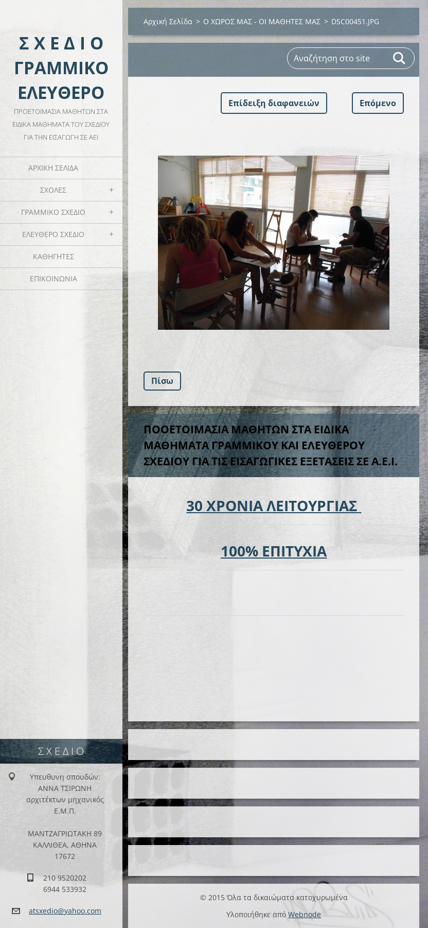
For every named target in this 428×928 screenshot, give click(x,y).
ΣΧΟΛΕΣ (53, 190)
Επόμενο (378, 103)
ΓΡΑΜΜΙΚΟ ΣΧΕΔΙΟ (53, 212)
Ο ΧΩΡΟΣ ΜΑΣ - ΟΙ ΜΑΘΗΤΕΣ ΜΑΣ (261, 21)
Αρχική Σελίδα (53, 168)
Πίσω (162, 380)
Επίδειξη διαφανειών (273, 103)
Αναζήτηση (399, 58)
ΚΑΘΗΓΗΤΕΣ (53, 256)
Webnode (304, 914)
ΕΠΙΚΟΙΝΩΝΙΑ (53, 278)
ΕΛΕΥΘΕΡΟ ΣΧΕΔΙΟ (53, 234)
